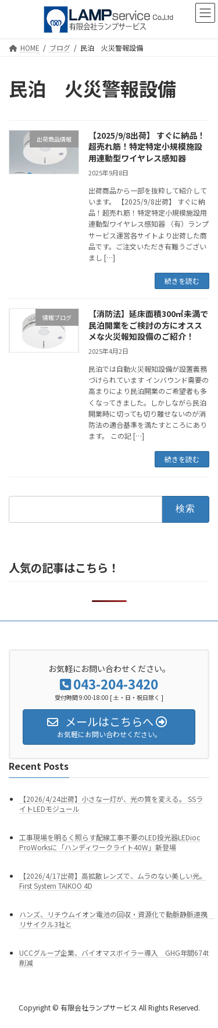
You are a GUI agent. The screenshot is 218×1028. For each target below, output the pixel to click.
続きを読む (182, 281)
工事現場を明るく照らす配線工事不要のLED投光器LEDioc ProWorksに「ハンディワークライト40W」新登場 (109, 842)
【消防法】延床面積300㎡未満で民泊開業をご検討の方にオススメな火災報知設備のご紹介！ (148, 325)
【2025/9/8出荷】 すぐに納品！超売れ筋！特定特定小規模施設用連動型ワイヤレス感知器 (146, 146)
